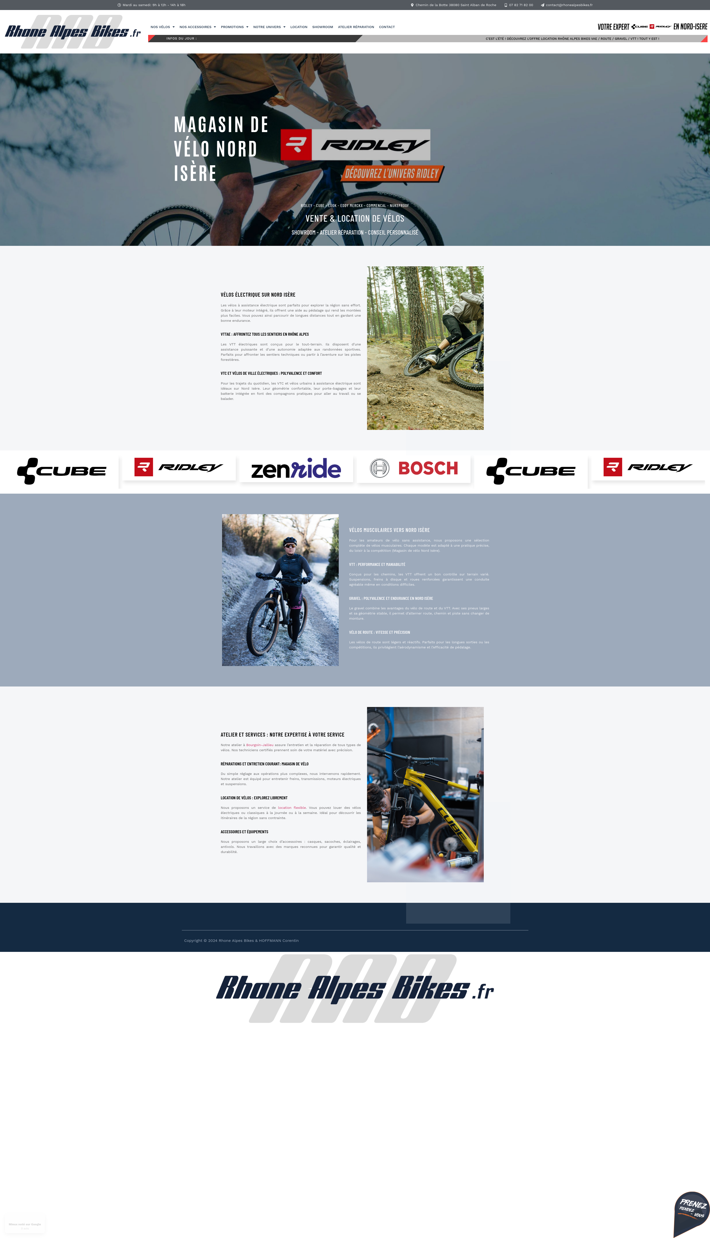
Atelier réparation (356, 27)
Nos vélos (163, 27)
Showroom (322, 27)
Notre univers (269, 27)
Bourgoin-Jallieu (260, 745)
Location (299, 27)
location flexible (292, 808)
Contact (387, 27)
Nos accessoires (198, 27)
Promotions (234, 27)
